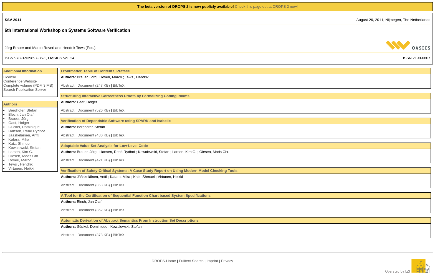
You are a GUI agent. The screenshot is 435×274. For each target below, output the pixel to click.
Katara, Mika (18, 139)
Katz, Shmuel (19, 143)
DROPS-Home (164, 261)
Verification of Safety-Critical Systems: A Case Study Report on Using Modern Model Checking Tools (149, 171)
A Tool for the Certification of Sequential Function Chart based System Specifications (136, 195)
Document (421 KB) (94, 160)
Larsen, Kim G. (20, 152)
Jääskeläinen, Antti (23, 135)
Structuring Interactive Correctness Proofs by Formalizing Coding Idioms (125, 96)
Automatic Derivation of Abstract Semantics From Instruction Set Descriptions (129, 220)
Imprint (212, 261)
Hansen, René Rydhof (26, 131)
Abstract (67, 85)
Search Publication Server (24, 89)
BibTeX (119, 85)
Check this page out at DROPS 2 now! (266, 6)
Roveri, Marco (19, 160)
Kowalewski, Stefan (24, 148)
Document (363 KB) (94, 185)
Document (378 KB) (94, 235)
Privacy (227, 261)
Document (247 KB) (94, 85)
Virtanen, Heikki (21, 168)
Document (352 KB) (94, 210)
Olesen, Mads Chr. (23, 156)
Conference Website (20, 81)
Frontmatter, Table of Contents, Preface (95, 71)
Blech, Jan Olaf (20, 114)
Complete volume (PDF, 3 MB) (28, 85)
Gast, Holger (18, 123)
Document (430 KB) (94, 135)
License (9, 77)
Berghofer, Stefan (22, 110)
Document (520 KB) (94, 110)
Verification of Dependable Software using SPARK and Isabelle (116, 121)
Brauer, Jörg (18, 119)
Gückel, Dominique (24, 127)
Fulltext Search (191, 261)
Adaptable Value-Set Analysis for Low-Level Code (104, 146)
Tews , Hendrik (20, 164)
